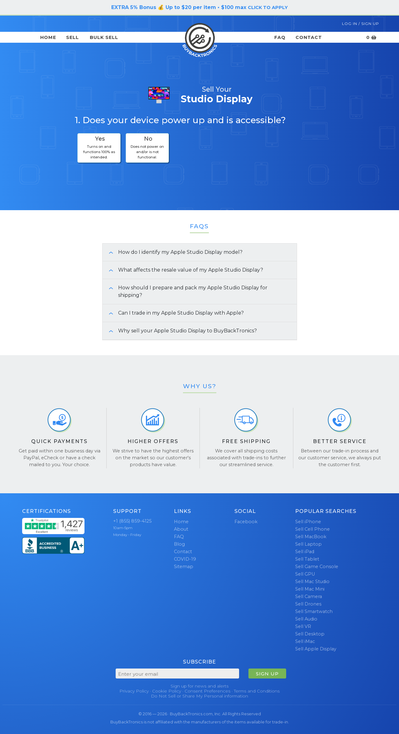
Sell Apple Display (315, 649)
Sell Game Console (316, 566)
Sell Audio (306, 619)
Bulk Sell (104, 37)
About (181, 529)
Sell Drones (308, 604)
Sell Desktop (309, 634)
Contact (309, 37)
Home (48, 37)
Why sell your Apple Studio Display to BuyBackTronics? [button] (180, 331)
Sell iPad (304, 551)
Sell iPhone (308, 521)
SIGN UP (267, 674)
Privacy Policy (134, 690)
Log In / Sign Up (360, 23)
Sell (72, 37)
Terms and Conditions (257, 690)
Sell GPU (305, 574)
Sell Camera (308, 596)
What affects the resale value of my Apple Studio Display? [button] (183, 270)
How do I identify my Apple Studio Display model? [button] (173, 252)
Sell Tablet (307, 559)
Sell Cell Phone (312, 529)
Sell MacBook (310, 536)
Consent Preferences (207, 690)
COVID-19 (185, 559)
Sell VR (303, 626)
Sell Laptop (308, 544)
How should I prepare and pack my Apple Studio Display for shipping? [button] (185, 291)
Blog (179, 544)
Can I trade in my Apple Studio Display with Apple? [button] (173, 313)
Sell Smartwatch (314, 611)
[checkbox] (99, 148)
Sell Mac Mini (309, 589)
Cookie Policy (166, 690)
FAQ (280, 37)
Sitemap (183, 566)
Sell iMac (305, 641)
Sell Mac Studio (312, 581)
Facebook (245, 521)
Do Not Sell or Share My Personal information (199, 695)
